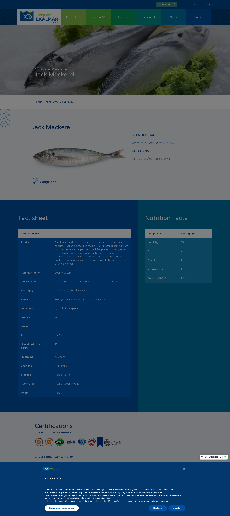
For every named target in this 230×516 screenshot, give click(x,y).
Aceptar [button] (177, 508)
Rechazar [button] (158, 508)
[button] (184, 469)
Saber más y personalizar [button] (61, 508)
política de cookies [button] (153, 492)
